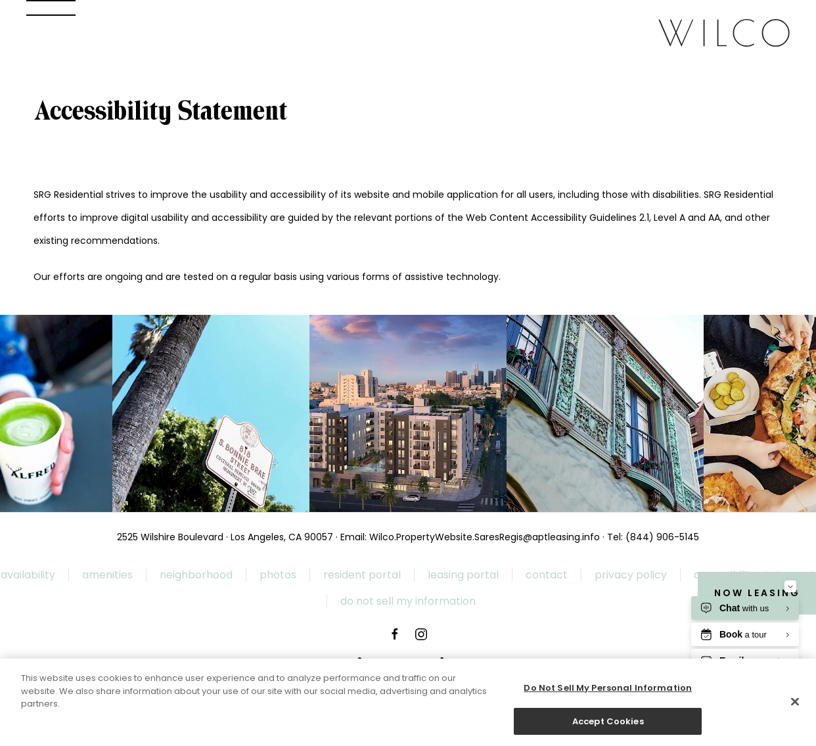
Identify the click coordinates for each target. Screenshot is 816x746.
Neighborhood (196, 574)
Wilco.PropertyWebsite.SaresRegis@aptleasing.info (484, 537)
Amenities (107, 574)
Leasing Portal (463, 574)
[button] (51, 8)
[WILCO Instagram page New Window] (421, 634)
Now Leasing (757, 592)
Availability (28, 574)
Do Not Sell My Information (408, 601)
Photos (278, 574)
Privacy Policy (631, 574)
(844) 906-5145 (662, 537)
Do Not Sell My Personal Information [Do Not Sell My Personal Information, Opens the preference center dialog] (608, 692)
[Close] (795, 705)
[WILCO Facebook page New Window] (394, 634)
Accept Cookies (608, 726)
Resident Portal (362, 574)
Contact (547, 574)
